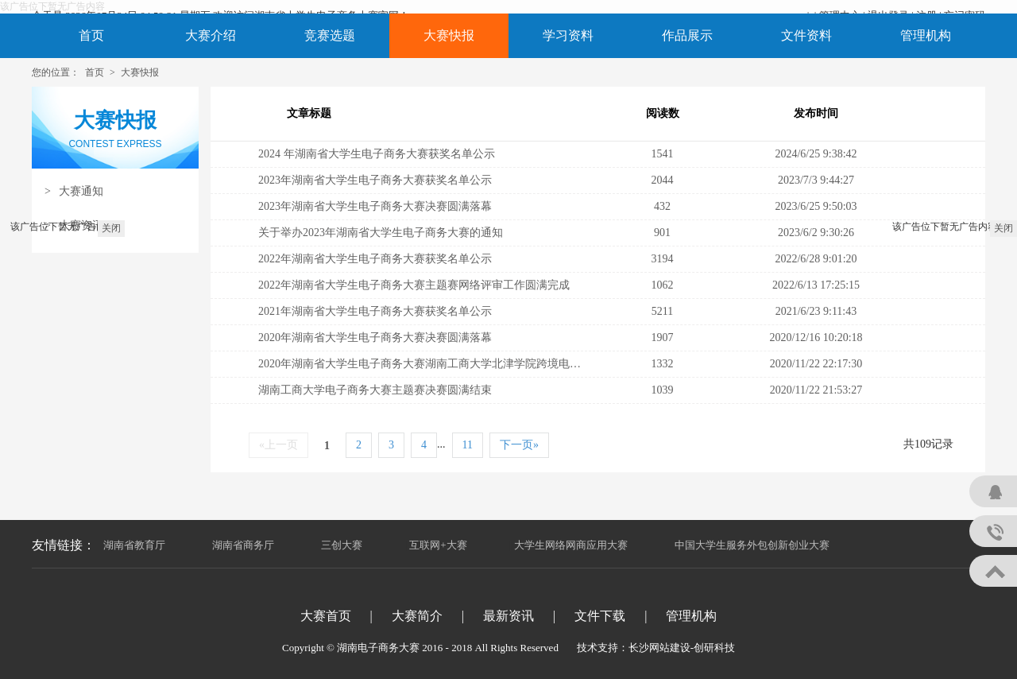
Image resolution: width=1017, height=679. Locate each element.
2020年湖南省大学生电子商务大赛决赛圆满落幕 (375, 337)
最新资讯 (508, 616)
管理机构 (925, 35)
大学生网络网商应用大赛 (571, 545)
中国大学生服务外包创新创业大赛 (752, 545)
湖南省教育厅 (134, 545)
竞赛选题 (329, 35)
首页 (91, 35)
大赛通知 (73, 191)
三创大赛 (341, 545)
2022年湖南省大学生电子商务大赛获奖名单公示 (375, 259)
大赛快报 (448, 35)
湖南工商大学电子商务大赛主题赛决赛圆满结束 (375, 390)
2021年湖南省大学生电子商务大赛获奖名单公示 (375, 311)
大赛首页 (325, 616)
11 (467, 445)
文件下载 (599, 616)
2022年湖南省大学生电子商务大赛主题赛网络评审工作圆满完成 (414, 285)
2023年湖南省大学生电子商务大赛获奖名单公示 (375, 180)
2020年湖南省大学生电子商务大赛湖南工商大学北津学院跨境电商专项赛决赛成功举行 (469, 364)
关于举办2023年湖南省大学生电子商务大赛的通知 (380, 233)
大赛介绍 (210, 35)
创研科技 (714, 648)
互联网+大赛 (437, 545)
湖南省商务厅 (243, 545)
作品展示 (687, 35)
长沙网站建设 (659, 648)
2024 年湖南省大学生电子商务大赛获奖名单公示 (376, 154)
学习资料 (568, 35)
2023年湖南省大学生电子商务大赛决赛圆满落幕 (375, 206)
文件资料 (806, 35)
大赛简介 (417, 616)
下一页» (519, 445)
